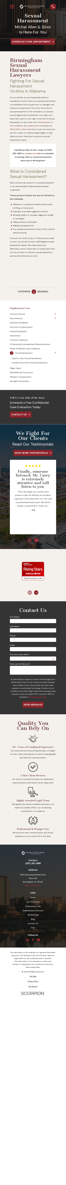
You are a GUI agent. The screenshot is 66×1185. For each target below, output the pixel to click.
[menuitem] (31, 314)
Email (12, 645)
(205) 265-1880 (33, 863)
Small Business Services (32, 910)
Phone (13, 636)
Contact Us (33, 923)
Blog (33, 919)
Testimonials (33, 915)
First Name (14, 617)
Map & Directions (33, 885)
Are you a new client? (19, 654)
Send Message (33, 704)
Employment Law (33, 906)
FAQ (33, 927)
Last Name (14, 626)
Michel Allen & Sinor (18, 129)
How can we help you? (20, 664)
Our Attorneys (33, 902)
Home (33, 897)
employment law (35, 125)
